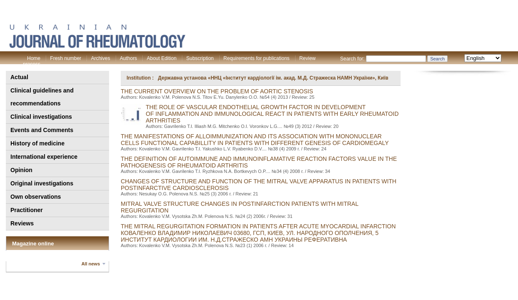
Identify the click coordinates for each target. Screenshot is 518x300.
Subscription (200, 58)
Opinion (21, 170)
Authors (128, 58)
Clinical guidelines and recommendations (42, 97)
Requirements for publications (257, 58)
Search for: (352, 59)
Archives (100, 58)
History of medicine (37, 143)
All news (90, 263)
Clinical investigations (41, 116)
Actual (19, 77)
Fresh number (65, 58)
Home (33, 58)
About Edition (161, 58)
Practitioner (26, 210)
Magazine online (33, 243)
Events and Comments (41, 130)
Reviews (22, 223)
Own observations (35, 196)
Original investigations (41, 183)
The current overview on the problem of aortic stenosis (217, 91)
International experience (43, 156)
